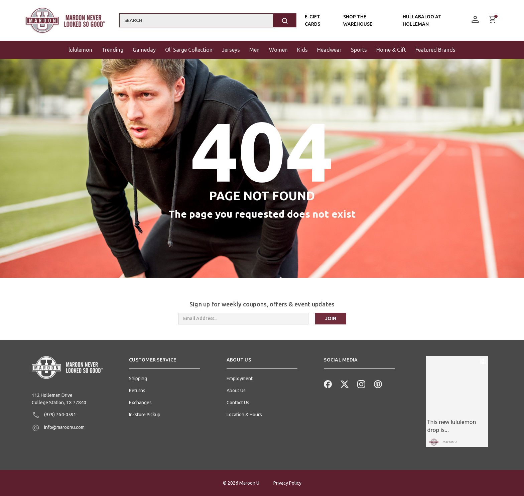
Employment (240, 378)
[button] (164, 362)
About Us (236, 390)
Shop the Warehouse (357, 20)
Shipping (138, 378)
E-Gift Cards (312, 20)
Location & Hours (244, 414)
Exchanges (140, 402)
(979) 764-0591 (54, 415)
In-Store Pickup (144, 414)
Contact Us (238, 402)
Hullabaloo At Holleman (421, 20)
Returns (137, 390)
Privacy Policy (287, 483)
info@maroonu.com (58, 428)
